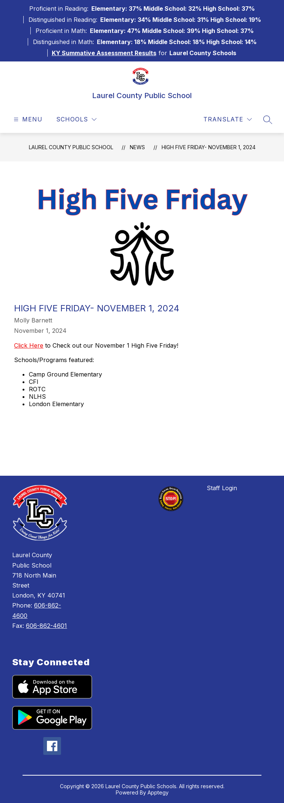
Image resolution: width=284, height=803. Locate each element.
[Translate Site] (228, 119)
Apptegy (158, 792)
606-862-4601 (46, 625)
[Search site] (267, 119)
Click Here (28, 345)
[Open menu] (27, 119)
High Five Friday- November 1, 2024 (209, 147)
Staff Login (222, 488)
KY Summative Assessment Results (104, 53)
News (137, 147)
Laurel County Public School (71, 147)
